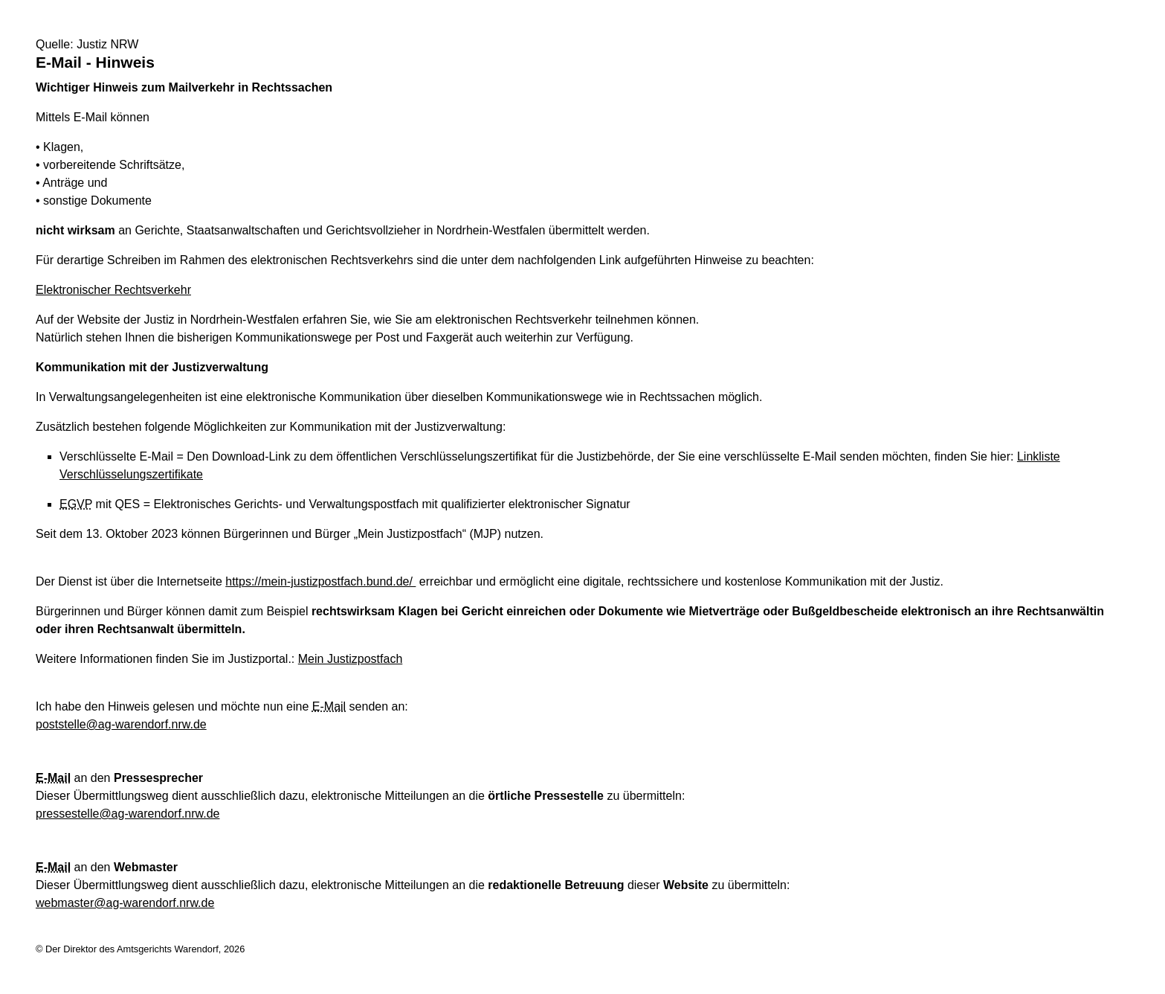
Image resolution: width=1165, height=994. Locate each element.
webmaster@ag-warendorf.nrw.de (125, 903)
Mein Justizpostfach (350, 658)
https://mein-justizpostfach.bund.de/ (320, 581)
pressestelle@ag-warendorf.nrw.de (127, 813)
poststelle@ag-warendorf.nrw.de (121, 724)
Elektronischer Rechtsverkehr (113, 289)
